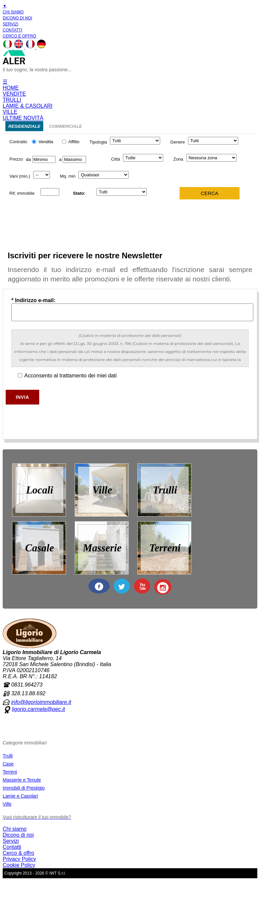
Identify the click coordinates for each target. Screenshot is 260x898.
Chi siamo (14, 829)
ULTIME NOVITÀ (23, 118)
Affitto (70, 141)
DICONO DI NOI (17, 18)
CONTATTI (12, 30)
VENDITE (14, 94)
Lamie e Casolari (20, 796)
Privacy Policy (19, 859)
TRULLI (12, 100)
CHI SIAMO (13, 12)
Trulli (8, 755)
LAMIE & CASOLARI (28, 106)
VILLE (10, 112)
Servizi (11, 841)
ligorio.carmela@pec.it (38, 709)
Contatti (12, 847)
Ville (7, 804)
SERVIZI (10, 24)
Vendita (41, 141)
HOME (11, 88)
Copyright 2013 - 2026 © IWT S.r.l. (35, 873)
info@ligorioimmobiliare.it (41, 702)
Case (8, 764)
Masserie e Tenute (22, 780)
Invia (22, 397)
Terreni (10, 772)
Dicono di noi (18, 835)
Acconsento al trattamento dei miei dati (67, 375)
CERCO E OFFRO (19, 36)
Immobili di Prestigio (24, 788)
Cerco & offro (18, 853)
